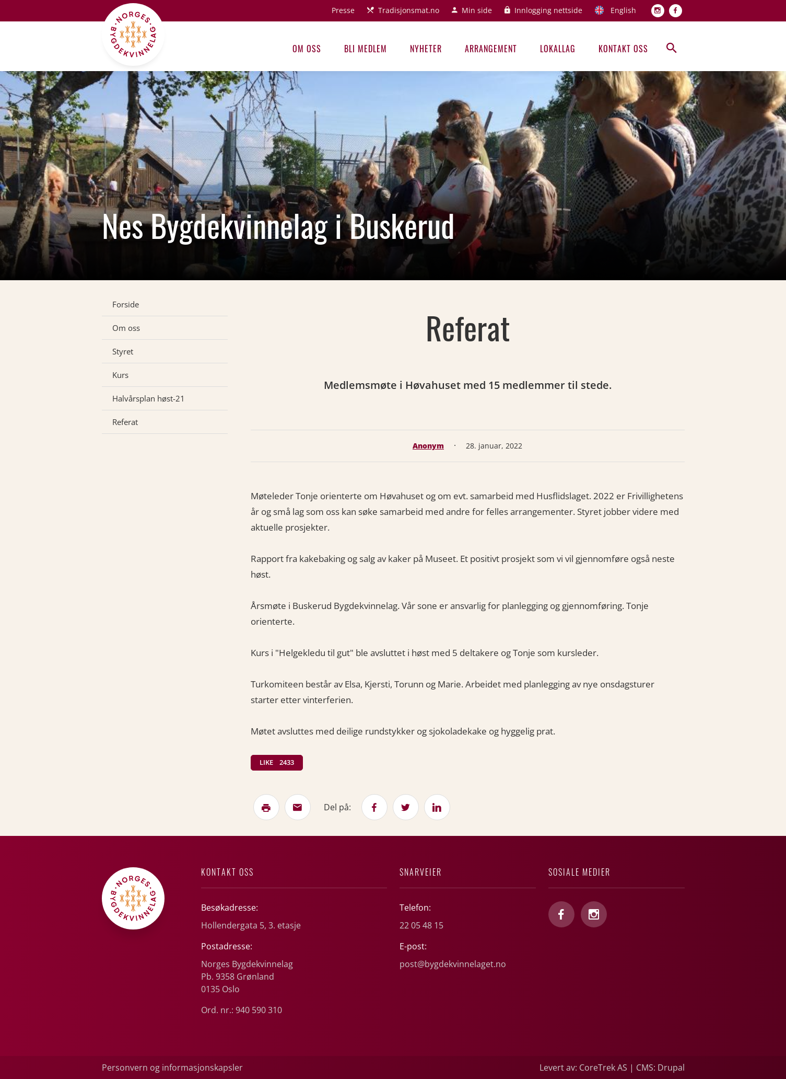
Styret (122, 351)
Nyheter (426, 48)
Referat (125, 422)
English (623, 10)
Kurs (120, 375)
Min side (477, 10)
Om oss (306, 48)
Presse (343, 10)
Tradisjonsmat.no (408, 10)
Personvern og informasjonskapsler (172, 1067)
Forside (125, 304)
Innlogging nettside (548, 10)
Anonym (428, 446)
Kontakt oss (623, 48)
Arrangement (491, 48)
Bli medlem (365, 48)
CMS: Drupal (660, 1067)
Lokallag (558, 48)
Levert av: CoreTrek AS (583, 1067)
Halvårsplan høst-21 (148, 398)
